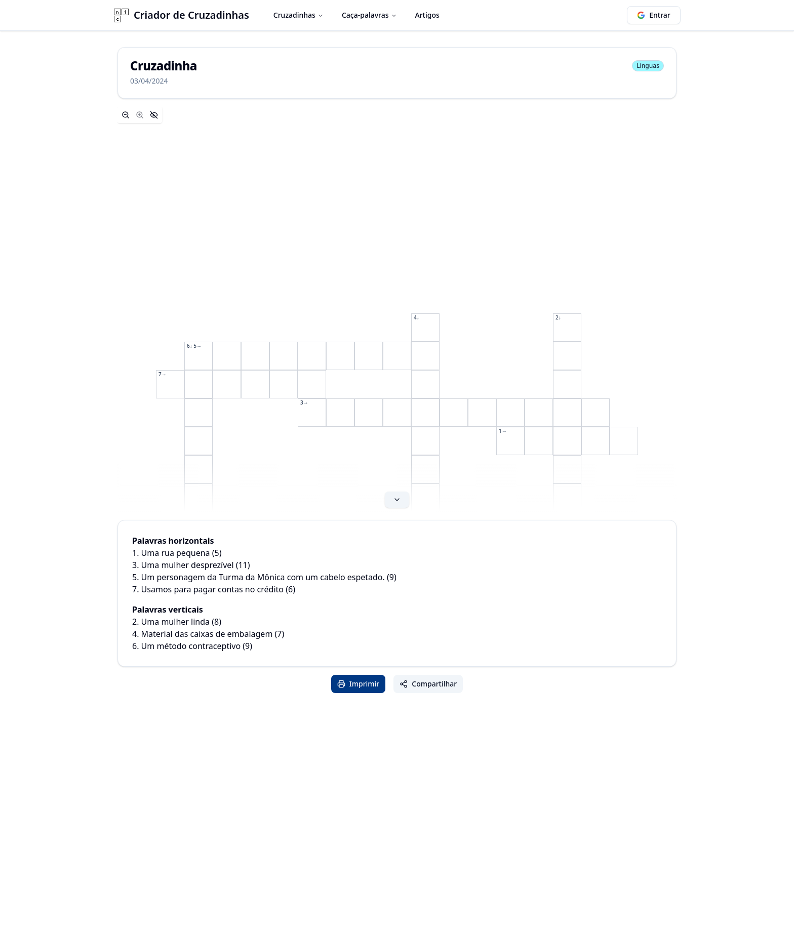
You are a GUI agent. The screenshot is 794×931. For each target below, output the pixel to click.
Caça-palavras (369, 15)
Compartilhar (428, 684)
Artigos (427, 15)
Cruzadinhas (298, 15)
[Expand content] (397, 309)
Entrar (653, 15)
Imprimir (358, 684)
